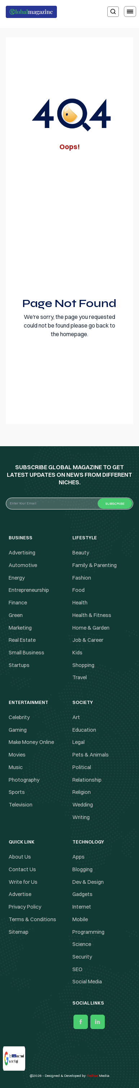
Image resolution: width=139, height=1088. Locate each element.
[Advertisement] (69, 222)
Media (97, 1076)
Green (16, 615)
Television (20, 804)
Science (81, 944)
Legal (78, 742)
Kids (77, 652)
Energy (17, 578)
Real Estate (22, 640)
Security (82, 957)
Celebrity (19, 717)
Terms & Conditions (33, 919)
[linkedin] (97, 1022)
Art (76, 717)
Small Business (26, 652)
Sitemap (18, 932)
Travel (79, 677)
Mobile (80, 919)
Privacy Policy (25, 907)
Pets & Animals (90, 754)
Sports (17, 792)
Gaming (18, 730)
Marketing (20, 628)
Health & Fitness (91, 615)
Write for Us (23, 882)
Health (80, 602)
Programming (88, 932)
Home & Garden (90, 628)
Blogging (82, 869)
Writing (81, 817)
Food (78, 590)
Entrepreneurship (29, 590)
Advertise (20, 894)
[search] (113, 11)
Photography (24, 780)
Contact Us (22, 869)
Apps (78, 857)
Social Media (87, 982)
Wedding (82, 804)
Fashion (81, 578)
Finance (18, 602)
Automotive (23, 565)
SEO (77, 969)
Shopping (83, 665)
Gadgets (82, 894)
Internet (81, 907)
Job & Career (87, 640)
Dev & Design (88, 882)
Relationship (87, 780)
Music (16, 767)
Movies (17, 754)
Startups (19, 665)
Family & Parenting (94, 565)
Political (81, 767)
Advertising (22, 552)
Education (84, 730)
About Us (20, 857)
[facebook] (80, 1022)
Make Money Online (31, 742)
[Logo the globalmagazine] (31, 12)
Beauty (80, 552)
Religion (81, 792)
